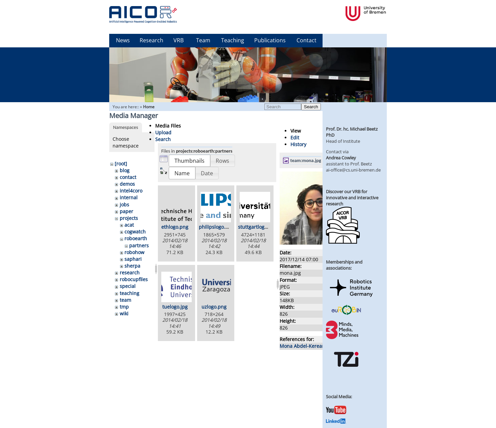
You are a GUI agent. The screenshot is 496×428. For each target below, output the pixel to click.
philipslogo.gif (215, 227)
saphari (133, 259)
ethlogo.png (174, 227)
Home (149, 107)
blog (124, 170)
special (128, 286)
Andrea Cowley (341, 158)
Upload (163, 132)
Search (311, 106)
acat (129, 225)
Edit (294, 137)
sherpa (132, 266)
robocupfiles (134, 279)
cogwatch (135, 231)
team (125, 300)
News (123, 40)
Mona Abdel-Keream (303, 346)
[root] (121, 163)
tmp (124, 306)
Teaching (232, 40)
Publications (270, 40)
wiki (124, 313)
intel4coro (131, 190)
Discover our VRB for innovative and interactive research (352, 197)
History (298, 144)
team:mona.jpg (305, 160)
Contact (306, 40)
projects (129, 218)
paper (126, 211)
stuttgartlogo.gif (256, 227)
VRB (178, 40)
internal (129, 197)
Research (151, 40)
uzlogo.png (214, 306)
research (130, 272)
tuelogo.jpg (175, 306)
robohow (134, 252)
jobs (124, 204)
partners (139, 245)
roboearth (135, 238)
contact (128, 177)
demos (127, 184)
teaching (129, 293)
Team (203, 40)
